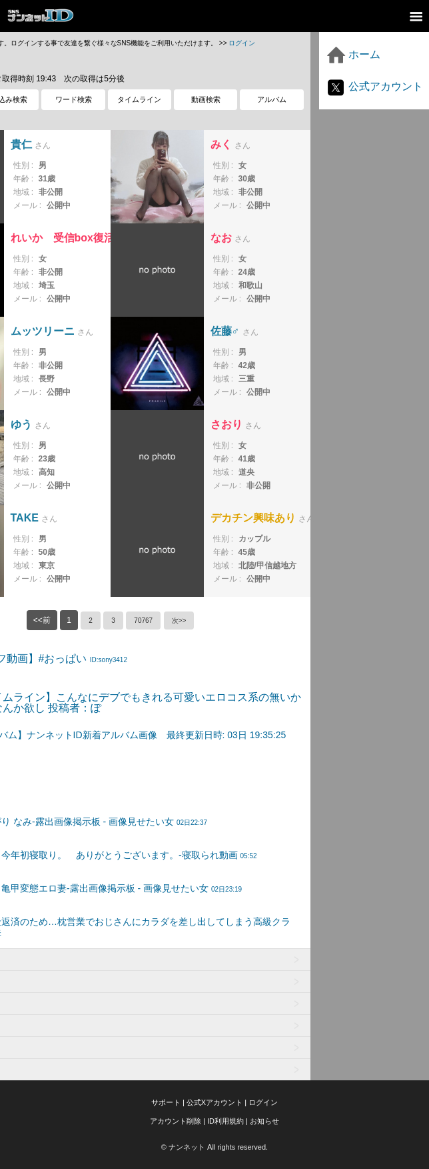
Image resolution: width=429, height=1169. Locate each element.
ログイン (241, 43)
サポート (166, 1102)
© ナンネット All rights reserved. (214, 1147)
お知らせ (264, 1121)
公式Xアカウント (214, 1102)
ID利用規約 (225, 1121)
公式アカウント (374, 86)
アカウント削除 (175, 1121)
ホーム (353, 54)
